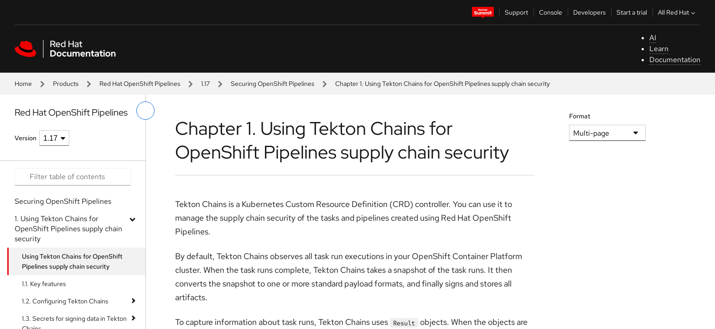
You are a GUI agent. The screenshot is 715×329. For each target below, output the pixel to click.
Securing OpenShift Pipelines (272, 84)
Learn (658, 48)
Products (65, 84)
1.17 (205, 84)
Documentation (674, 59)
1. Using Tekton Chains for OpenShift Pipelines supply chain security (68, 229)
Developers (589, 12)
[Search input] (73, 177)
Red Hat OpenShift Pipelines (139, 84)
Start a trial (632, 12)
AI (652, 37)
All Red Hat (677, 12)
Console (550, 12)
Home (23, 84)
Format (580, 116)
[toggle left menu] (145, 110)
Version (25, 138)
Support (516, 12)
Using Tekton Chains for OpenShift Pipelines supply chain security (72, 261)
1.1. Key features (44, 284)
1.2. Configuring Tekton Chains (65, 301)
